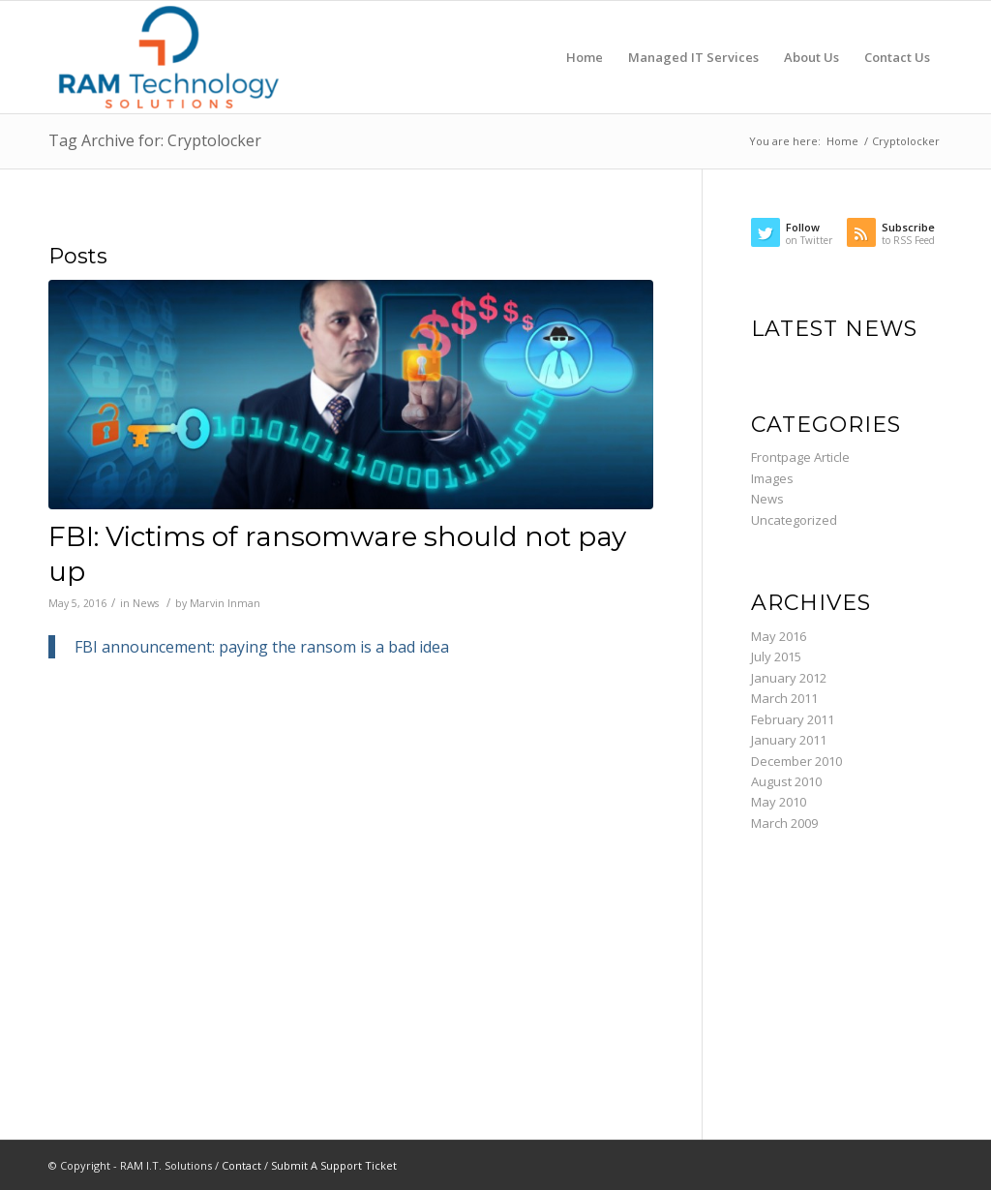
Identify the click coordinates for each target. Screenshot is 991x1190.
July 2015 (776, 656)
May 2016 (778, 636)
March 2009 (784, 823)
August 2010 (786, 781)
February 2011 (792, 719)
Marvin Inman (225, 603)
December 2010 (796, 761)
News (146, 603)
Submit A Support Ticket (334, 1165)
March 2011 (784, 698)
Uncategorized (794, 520)
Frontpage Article (800, 457)
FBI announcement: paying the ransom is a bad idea (262, 646)
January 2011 (788, 739)
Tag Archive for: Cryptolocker (154, 140)
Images (772, 478)
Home (842, 141)
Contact (241, 1165)
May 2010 (778, 801)
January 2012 (788, 678)
